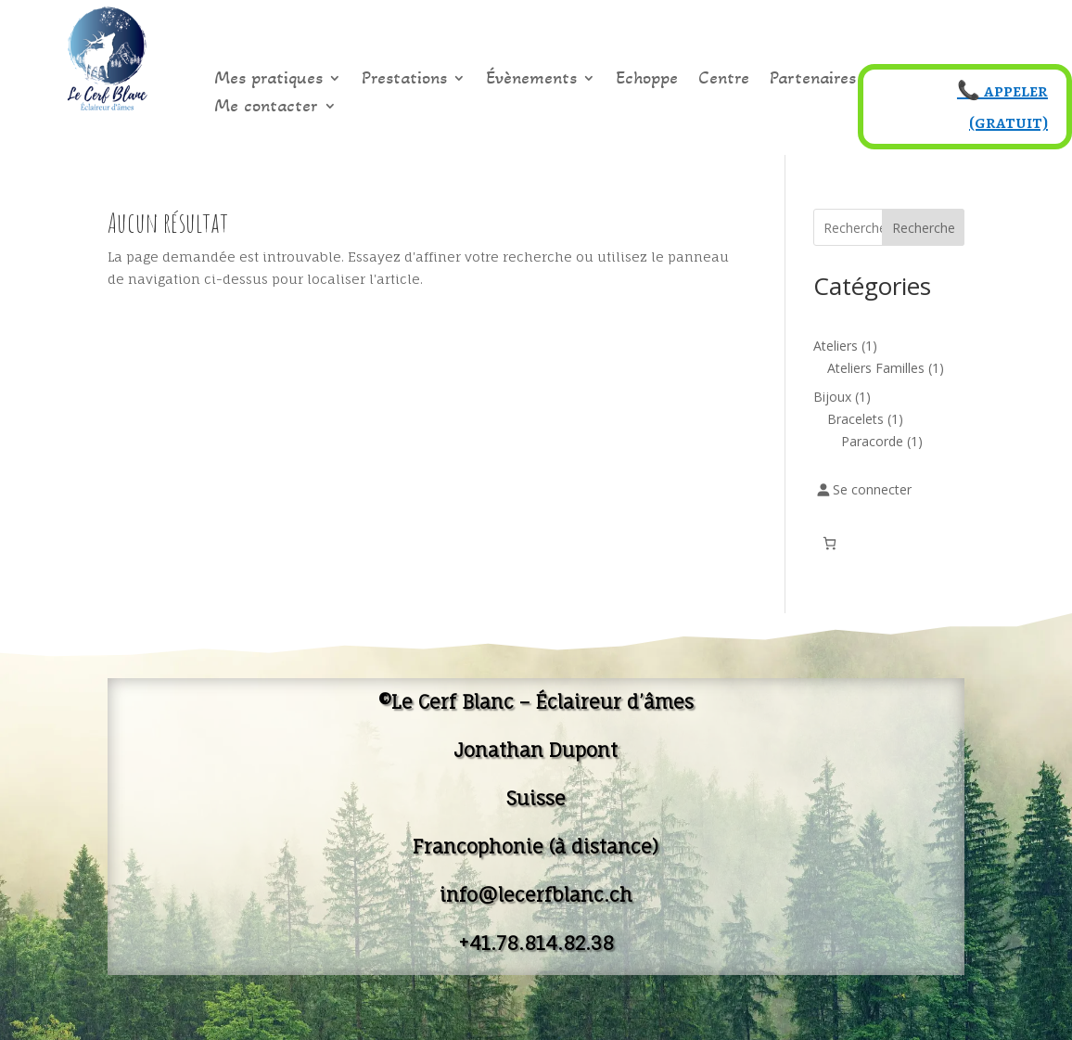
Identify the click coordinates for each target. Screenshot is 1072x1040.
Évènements (531, 80)
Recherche (923, 228)
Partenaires (813, 80)
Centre (723, 80)
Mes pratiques (268, 80)
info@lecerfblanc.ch (536, 894)
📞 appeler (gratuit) (1002, 106)
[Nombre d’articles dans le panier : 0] (829, 543)
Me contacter (266, 108)
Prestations (404, 80)
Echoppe (647, 80)
